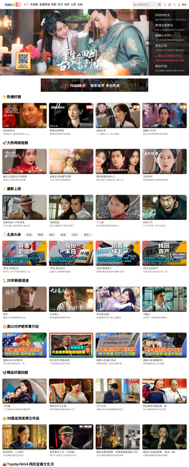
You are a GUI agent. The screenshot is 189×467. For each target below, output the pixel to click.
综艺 (60, 4)
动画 (80, 4)
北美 (73, 4)
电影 (67, 4)
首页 (26, 4)
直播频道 (44, 4)
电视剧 (34, 4)
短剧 (54, 4)
